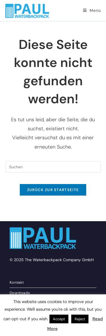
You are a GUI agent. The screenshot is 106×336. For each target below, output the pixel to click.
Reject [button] (80, 319)
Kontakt (17, 282)
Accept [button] (59, 319)
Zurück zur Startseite (53, 189)
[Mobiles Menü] (92, 10)
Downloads (20, 292)
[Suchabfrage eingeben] (53, 167)
